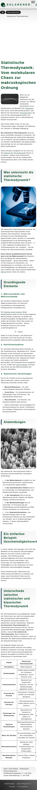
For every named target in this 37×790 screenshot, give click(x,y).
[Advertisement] (18, 38)
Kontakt (12, 786)
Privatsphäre (23, 786)
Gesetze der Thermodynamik (15, 153)
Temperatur (29, 108)
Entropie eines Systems (13, 312)
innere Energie (21, 365)
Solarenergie (16, 4)
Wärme (3, 272)
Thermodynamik (13, 12)
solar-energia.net (23, 784)
